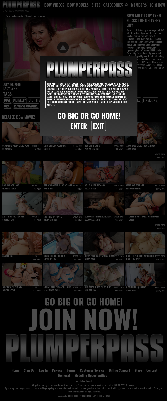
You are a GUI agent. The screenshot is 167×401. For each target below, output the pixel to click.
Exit (98, 126)
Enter (79, 126)
